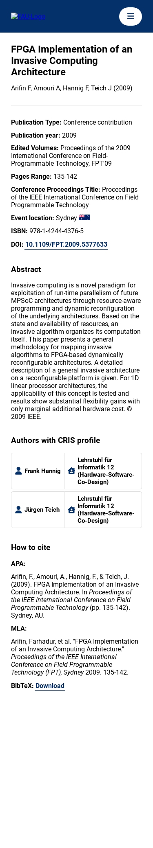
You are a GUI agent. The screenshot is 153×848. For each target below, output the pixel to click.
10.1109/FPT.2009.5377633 (66, 244)
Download (49, 686)
